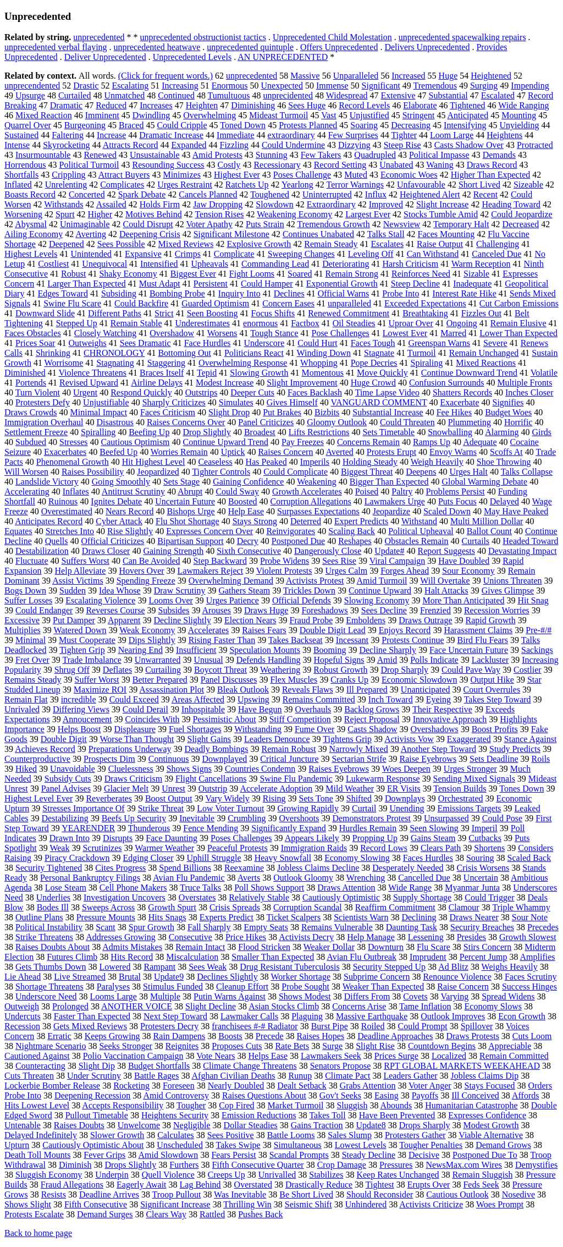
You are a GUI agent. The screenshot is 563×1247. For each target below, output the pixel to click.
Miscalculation (192, 957)
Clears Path (441, 848)
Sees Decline (384, 610)
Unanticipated (425, 689)
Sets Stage (181, 481)
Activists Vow (409, 739)
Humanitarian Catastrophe (471, 1105)
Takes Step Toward (497, 699)
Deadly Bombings (216, 749)
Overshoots (299, 818)
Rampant (159, 966)
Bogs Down (25, 590)
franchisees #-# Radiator (254, 1026)
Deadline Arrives (109, 1194)
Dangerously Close (327, 551)
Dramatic (66, 105)
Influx (376, 194)
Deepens (421, 471)
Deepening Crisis (149, 234)
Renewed (100, 155)
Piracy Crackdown (77, 858)
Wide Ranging (523, 105)
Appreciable (509, 1046)
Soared (300, 273)
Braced (131, 125)
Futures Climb (72, 957)
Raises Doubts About (52, 947)
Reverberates (109, 798)
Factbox (305, 323)
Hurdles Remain (367, 828)
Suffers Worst (85, 560)
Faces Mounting (446, 234)
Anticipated (468, 115)
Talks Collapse (527, 471)
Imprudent (428, 957)
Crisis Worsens (483, 867)
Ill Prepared (367, 689)
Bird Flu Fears (482, 640)
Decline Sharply (387, 650)
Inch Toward (390, 699)
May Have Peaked (516, 511)
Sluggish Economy (48, 1174)
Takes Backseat (295, 640)
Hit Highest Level (153, 461)
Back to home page (38, 1233)
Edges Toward (62, 293)
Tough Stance (274, 333)
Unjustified (369, 115)
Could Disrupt (148, 224)
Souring (480, 858)
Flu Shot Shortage (187, 521)
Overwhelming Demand (231, 580)
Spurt (65, 214)
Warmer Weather (164, 848)
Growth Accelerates (307, 491)
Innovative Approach (450, 719)
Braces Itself (162, 372)
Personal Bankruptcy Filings (90, 877)
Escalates (387, 244)
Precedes (543, 927)
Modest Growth (491, 1125)
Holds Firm (160, 204)
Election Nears (250, 620)
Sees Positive (230, 1135)
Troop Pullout (176, 1194)
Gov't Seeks (340, 1095)
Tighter (404, 135)
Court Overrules (492, 689)
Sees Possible (121, 244)
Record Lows (383, 848)
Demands (499, 155)
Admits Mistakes (132, 947)
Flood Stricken (264, 947)
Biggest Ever (193, 273)
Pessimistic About (224, 719)
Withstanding (258, 729)
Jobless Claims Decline (318, 867)
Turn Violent (37, 392)
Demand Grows (503, 1145)
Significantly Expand (288, 828)
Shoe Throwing (504, 461)
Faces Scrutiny (531, 976)
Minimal (30, 640)
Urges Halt (468, 471)
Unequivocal (104, 263)
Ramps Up (431, 442)
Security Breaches (482, 927)
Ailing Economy (33, 234)
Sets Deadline (494, 758)
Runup (300, 1075)
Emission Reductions (259, 1115)
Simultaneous (298, 1145)
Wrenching (365, 877)
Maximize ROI (100, 689)
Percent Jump (483, 957)
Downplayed (224, 758)
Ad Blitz (453, 966)
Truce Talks (200, 887)
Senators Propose (340, 1065)
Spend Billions (185, 867)
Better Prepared (160, 679)
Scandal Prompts (299, 1155)
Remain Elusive (518, 323)
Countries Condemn (260, 768)
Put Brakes (282, 412)
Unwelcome (139, 1125)
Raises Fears (264, 630)
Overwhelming (209, 115)
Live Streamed (80, 976)
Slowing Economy (377, 600)
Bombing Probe (177, 293)
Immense (332, 85)
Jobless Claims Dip (485, 1075)
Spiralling (98, 432)
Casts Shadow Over (469, 145)
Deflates (117, 669)
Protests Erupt (391, 452)
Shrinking (53, 353)
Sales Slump (350, 1135)
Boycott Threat (220, 669)
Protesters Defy (42, 402)
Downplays (405, 798)
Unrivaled (22, 709)
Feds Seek (481, 1184)
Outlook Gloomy (303, 877)
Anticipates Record (48, 521)
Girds (542, 432)
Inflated (18, 184)
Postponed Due (298, 541)
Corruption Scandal (307, 907)
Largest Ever (367, 214)
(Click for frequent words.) (165, 75)
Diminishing (253, 105)
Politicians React (254, 353)
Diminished (25, 372)
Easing (386, 1095)
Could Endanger (44, 610)
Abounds (396, 1105)
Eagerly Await (142, 1184)
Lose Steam (65, 887)
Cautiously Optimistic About (92, 1145)
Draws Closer (106, 551)
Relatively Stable (259, 897)
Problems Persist (455, 491)
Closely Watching (105, 333)
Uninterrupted (327, 194)
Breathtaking (425, 313)
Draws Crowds (30, 412)
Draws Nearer (474, 917)
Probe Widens (284, 560)
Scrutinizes (102, 848)
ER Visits (404, 788)
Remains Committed (319, 699)
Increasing (180, 85)
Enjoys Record (405, 630)
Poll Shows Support (269, 887)
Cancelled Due (424, 877)
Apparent (124, 620)
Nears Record (130, 511)
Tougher (191, 1105)
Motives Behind (153, 214)
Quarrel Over (27, 125)
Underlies (53, 897)
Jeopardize (391, 511)
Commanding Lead (275, 263)
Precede (270, 1036)
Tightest (380, 1184)
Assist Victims (77, 580)
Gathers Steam (244, 590)
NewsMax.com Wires (464, 1164)
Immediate (235, 135)
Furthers (183, 1164)
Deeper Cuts (252, 392)
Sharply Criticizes (174, 402)
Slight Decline (210, 1006)
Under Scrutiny (94, 1075)
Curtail (364, 808)
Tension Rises (219, 214)
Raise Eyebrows (428, 758)
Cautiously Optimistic (341, 897)
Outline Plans (39, 917)
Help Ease (246, 511)
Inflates (76, 491)
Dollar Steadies (251, 1125)
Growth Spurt (172, 907)
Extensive (398, 95)
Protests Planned (308, 125)
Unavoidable (72, 768)
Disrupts (118, 838)
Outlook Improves (453, 1016)
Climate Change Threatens (249, 1065)
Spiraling (427, 362)
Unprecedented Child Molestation (332, 37)
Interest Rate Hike (464, 293)
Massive (304, 75)
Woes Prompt (499, 1204)
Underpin (111, 1174)
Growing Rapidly (308, 808)
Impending (530, 85)
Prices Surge (396, 1056)
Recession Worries (496, 610)
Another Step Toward (438, 749)
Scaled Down (447, 511)
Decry (247, 541)
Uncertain (480, 877)
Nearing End (140, 650)
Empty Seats (266, 927)
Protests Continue (413, 640)
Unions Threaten (512, 580)
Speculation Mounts (264, 650)
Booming (329, 650)
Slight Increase (442, 204)
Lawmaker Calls (249, 1016)
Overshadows (435, 729)
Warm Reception (481, 263)
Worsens (222, 333)
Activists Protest (315, 580)
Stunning (272, 155)
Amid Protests (217, 155)
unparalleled (349, 303)
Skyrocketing (66, 145)
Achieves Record (45, 749)
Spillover (477, 1026)
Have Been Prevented (397, 1115)
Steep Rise (402, 145)
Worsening (23, 214)
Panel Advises (66, 788)
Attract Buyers (124, 174)
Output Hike (492, 679)
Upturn (16, 1145)
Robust (73, 273)
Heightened (491, 75)
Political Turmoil (89, 164)
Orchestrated (460, 798)
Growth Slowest (527, 937)
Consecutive (190, 937)
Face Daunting (171, 838)
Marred (453, 333)
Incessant (352, 640)
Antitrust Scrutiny (133, 491)
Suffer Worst (97, 679)
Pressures (395, 1164)
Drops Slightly (130, 1164)
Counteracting (40, 1065)
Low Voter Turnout (230, 808)
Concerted (87, 194)
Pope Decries (374, 362)
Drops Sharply (424, 1125)
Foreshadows (324, 610)
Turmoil (421, 353)
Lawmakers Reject (211, 570)
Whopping (319, 362)
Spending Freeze (146, 580)
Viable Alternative (491, 1135)
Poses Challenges (241, 838)
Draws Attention (346, 887)
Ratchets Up (247, 184)
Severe (495, 343)
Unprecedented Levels (192, 57)
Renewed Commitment (348, 313)
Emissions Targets (469, 808)
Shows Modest (305, 996)
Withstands (63, 204)
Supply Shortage (422, 897)
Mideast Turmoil (278, 115)
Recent (485, 194)
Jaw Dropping (217, 204)
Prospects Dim (109, 758)
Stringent (418, 115)
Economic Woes (409, 174)
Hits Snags (167, 917)
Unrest (173, 788)
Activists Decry (306, 937)
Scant (105, 927)
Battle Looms (291, 1135)
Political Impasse (439, 155)
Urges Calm (346, 570)
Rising (274, 798)
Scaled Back (529, 858)
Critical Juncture (289, 758)
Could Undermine (293, 145)
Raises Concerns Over (186, 422)
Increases (156, 105)
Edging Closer (148, 858)
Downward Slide (45, 313)
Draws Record (492, 164)
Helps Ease (268, 1056)
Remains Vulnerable (337, 927)
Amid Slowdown (168, 1155)
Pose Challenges (340, 333)
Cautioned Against (37, 1056)
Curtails (476, 541)
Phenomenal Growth (72, 461)
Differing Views (81, 709)
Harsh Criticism (410, 263)
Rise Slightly (130, 531)
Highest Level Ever (38, 798)
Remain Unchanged (484, 353)
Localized (449, 1056)
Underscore (264, 343)
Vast (328, 115)
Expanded (189, 145)
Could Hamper (267, 283)
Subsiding (118, 293)
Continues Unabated (318, 234)
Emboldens (365, 620)
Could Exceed (134, 699)
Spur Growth (151, 927)
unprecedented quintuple (250, 47)
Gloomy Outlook (337, 422)
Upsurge (30, 95)
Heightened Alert (430, 194)
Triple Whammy (521, 907)
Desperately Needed (407, 867)
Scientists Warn (361, 917)
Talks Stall (386, 234)
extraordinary (291, 135)
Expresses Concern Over (209, 531)
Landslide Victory (47, 481)
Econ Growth (521, 1016)
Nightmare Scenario (50, 1046)
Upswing (253, 699)
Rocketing (131, 1085)
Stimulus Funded (173, 986)
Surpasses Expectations (318, 511)
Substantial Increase (387, 412)
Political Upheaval (421, 531)
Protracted (535, 145)
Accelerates (208, 630)
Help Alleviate (80, 570)
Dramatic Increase (171, 135)
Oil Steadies (354, 323)
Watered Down (80, 630)
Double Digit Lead (333, 630)
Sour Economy (468, 570)
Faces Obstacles (32, 333)
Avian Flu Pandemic (188, 877)
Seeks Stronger (125, 1046)
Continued (176, 95)
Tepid (207, 372)
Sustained (21, 135)
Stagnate (379, 353)
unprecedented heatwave (157, 47)
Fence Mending (210, 828)
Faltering (68, 135)
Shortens (489, 848)
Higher (100, 214)
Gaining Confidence (248, 481)
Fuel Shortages (195, 729)
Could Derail (145, 709)
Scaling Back (351, 531)
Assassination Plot (171, 689)
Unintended (91, 254)
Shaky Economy (128, 273)
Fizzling (234, 145)
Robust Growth (340, 669)
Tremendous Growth (333, 224)
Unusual (208, 659)
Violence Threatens (92, 372)
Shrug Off (72, 669)
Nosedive (518, 1194)
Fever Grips (104, 1155)
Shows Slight (27, 1204)
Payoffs (425, 1095)
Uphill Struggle (214, 858)
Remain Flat (26, 699)
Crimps (188, 254)
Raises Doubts (79, 1125)
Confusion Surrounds (446, 382)
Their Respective (442, 709)
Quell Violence (168, 1174)
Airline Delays (157, 382)
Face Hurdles (207, 343)
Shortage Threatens (49, 986)
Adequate (479, 442)
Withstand (419, 521)
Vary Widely (227, 798)
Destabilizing (65, 818)
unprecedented (98, 37)
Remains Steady (33, 679)
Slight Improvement (302, 382)
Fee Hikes (454, 412)
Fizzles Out (481, 313)
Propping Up (375, 838)
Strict (164, 313)
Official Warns (343, 293)
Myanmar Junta (472, 887)
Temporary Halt (461, 224)
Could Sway (237, 491)
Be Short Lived (306, 1194)
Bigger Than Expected (389, 481)
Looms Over (170, 600)
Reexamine (244, 867)
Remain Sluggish (482, 1174)
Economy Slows (493, 1006)
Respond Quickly (141, 392)
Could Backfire (141, 303)
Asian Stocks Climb (284, 1006)
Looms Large (113, 996)
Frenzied (435, 610)
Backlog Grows (371, 709)
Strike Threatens (44, 937)
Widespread (347, 95)
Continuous (168, 758)
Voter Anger (430, 1085)
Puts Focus (457, 501)
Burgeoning (85, 125)
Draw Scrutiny (180, 590)
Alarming (501, 432)
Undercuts (22, 1016)
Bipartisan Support (190, 541)
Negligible (192, 1125)
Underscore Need (46, 996)
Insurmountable (42, 155)
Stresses (73, 442)
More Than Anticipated (463, 600)
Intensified (159, 263)
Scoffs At (506, 452)
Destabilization (42, 551)
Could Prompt (422, 1026)
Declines (289, 293)
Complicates (122, 184)
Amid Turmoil (382, 580)
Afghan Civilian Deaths (233, 1075)
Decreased (521, 224)
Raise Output (440, 244)
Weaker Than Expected (383, 986)
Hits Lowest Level (36, 1105)
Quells (56, 541)
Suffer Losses (28, 600)
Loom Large (451, 135)
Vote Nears (215, 1056)
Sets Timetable (388, 432)
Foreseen (179, 1085)
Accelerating (26, 491)
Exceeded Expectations (425, 303)
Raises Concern (285, 452)
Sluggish (351, 1105)
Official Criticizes (113, 541)
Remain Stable (136, 323)
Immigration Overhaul (44, 422)
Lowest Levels (361, 1145)
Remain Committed (514, 1056)
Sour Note (530, 917)
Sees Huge (306, 105)
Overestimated (66, 511)
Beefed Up (118, 452)
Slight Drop (229, 412)
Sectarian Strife (359, 758)
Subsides (174, 610)
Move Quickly (382, 372)
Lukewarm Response (383, 778)
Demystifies (536, 1164)
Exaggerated (469, 739)
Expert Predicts (361, 521)
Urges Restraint (184, 184)
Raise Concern (463, 986)
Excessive (22, 620)
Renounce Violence (457, 976)
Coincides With (152, 719)
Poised (367, 491)
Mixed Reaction (43, 115)
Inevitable (196, 818)
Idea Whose (120, 590)
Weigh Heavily (437, 461)
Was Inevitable (240, 1194)
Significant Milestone (231, 234)
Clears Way (166, 1214)
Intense (17, 145)
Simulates (236, 402)
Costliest (53, 263)
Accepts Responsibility (122, 1105)
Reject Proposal (372, 719)
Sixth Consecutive (249, 551)
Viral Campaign (397, 560)
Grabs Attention (368, 1085)
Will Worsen (26, 471)
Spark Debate (142, 194)
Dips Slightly (152, 640)
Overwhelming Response (242, 362)
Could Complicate (295, 471)
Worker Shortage (300, 976)
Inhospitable (203, 709)
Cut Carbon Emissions (519, 303)
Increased (408, 75)
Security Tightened (48, 867)
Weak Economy (147, 630)
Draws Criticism (133, 778)
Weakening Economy (294, 214)
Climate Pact (347, 1075)
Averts (249, 877)
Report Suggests (445, 551)
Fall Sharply (209, 927)
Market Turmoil (296, 1105)
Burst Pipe (329, 1026)
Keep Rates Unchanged (397, 1174)
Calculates (175, 1135)
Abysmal (31, 224)
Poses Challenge (302, 174)
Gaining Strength (173, 551)
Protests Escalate (34, 1214)
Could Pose (502, 818)
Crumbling (247, 818)
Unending (406, 808)
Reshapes (354, 541)
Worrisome (64, 362)
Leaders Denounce (277, 739)
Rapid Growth (491, 620)
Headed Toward (530, 541)
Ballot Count (489, 531)
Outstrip (212, 788)
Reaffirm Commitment (395, 907)
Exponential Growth (342, 283)
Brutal (130, 976)
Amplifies (537, 957)
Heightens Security (174, 1115)
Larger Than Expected (86, 283)
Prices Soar (35, 343)
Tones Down (521, 788)
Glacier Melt (126, 788)
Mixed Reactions (486, 362)
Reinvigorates (290, 531)
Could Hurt (317, 343)
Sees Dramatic (145, 343)
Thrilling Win (247, 1204)
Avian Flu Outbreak (361, 957)
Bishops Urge (190, 511)
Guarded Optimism (215, 303)
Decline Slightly (182, 620)
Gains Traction (317, 1125)
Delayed (504, 501)
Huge (448, 75)
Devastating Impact (522, 551)
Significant (381, 85)
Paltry (401, 491)
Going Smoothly (121, 481)
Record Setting (340, 164)
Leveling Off (371, 254)
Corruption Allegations (311, 501)
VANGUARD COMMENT (378, 402)
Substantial (448, 95)
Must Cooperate (87, 640)
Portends (30, 382)
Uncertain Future (185, 501)
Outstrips (201, 392)
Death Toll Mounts (37, 1155)
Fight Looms (251, 273)
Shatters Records (462, 392)
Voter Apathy (209, 224)
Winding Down (324, 353)
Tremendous (435, 85)
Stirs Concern (487, 947)
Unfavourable (421, 184)
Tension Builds (459, 788)
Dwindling (151, 115)
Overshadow (172, 333)
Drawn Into (69, 838)
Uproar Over (410, 323)
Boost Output (168, 798)
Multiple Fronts (524, 382)
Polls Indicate (434, 659)
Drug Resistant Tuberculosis (289, 966)
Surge (332, 1046)
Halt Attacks (446, 590)
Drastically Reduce (318, 1184)
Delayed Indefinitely (40, 1135)
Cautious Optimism (135, 442)
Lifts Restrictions (319, 432)
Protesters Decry (169, 1026)
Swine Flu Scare (72, 303)
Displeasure (135, 729)
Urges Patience (232, 600)
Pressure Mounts (105, 917)
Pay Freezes (303, 442)
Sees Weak (208, 966)
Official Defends (301, 600)
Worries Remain (179, 452)
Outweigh (21, 1006)
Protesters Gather (415, 1135)
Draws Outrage (425, 620)
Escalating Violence (100, 600)
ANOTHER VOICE (136, 1006)
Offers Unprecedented (339, 47)
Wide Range (410, 887)
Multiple (165, 996)
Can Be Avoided (151, 560)
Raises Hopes (320, 1036)
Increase (111, 135)
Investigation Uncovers (124, 897)
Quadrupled (375, 155)
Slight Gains (209, 739)
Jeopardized (158, 471)
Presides (471, 937)
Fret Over (32, 659)
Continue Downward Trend (469, 372)
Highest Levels (30, 254)
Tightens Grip (347, 739)
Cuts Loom (532, 1036)
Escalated (498, 95)
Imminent (102, 115)
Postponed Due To (484, 1155)
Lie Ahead (22, 976)
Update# (389, 551)
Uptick (233, 452)
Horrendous (25, 164)
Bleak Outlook (243, 689)
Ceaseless (215, 461)
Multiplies (22, 630)
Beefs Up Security (134, 818)
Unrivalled (277, 1174)
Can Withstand (433, 254)
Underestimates (202, 323)
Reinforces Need (420, 273)
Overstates (197, 897)
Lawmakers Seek (331, 1056)
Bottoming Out (184, 353)
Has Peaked (266, 461)
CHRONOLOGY (114, 353)
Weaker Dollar (329, 947)
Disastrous (115, 422)
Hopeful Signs (339, 659)
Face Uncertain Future (468, 650)
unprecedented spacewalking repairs (462, 37)
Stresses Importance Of (83, 808)
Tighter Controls (221, 471)
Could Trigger (489, 897)
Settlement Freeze (36, 432)
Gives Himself (292, 402)
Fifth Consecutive (95, 1204)
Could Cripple (182, 125)
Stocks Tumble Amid (441, 214)
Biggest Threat (367, 471)
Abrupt (190, 491)
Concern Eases (288, 303)
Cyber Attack (119, 521)
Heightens (504, 135)
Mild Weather (349, 788)
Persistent (211, 283)
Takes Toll (327, 1115)
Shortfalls (21, 174)
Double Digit (64, 739)
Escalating (130, 85)
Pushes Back (260, 1214)
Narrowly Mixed (358, 749)
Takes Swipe (238, 1145)
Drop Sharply (404, 669)
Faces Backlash (315, 392)
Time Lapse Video (387, 392)
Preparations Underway (130, 749)
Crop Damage (341, 1164)
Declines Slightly (227, 976)
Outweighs (87, 343)
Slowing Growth (259, 372)
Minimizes (181, 174)
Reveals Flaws (307, 689)
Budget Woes (508, 412)
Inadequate (472, 283)
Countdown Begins (442, 1046)
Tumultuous (229, 95)
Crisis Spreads (234, 907)
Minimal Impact (99, 412)
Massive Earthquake (371, 1016)
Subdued (30, 442)
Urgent (85, 392)
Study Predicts (514, 749)
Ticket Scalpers (294, 917)
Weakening (316, 481)
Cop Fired (236, 1105)
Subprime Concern (377, 976)
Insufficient (196, 650)
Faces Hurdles (428, 858)
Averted (340, 452)
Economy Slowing (357, 858)
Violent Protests (284, 570)
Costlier (528, 669)
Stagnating (115, 362)
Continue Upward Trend (225, 442)
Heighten (202, 105)
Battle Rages (156, 1075)
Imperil (485, 828)
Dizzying (354, 145)
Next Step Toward (175, 1016)
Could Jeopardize (522, 214)
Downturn (386, 947)
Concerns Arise (359, 1006)
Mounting (518, 115)
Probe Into (400, 293)
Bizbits (326, 412)
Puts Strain (265, 224)
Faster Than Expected (92, 1016)
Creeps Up (226, 1174)
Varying (455, 996)
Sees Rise (339, 560)
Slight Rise (375, 1046)
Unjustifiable (106, 402)
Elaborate (420, 105)
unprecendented (32, 85)
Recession (22, 1026)
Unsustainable (155, 155)
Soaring (364, 125)
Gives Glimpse (508, 590)
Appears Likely (312, 838)
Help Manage (371, 937)
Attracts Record (130, 145)
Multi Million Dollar (486, 521)
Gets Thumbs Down (50, 966)
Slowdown (274, 204)
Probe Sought (305, 986)
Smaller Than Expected (272, 957)
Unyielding (519, 125)
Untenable (22, 1125)
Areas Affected (198, 699)
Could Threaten (407, 422)
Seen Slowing (434, 828)
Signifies (507, 402)
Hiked (26, 768)
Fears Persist (233, 1155)
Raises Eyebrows (338, 768)
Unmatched (124, 95)
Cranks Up (349, 679)
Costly (229, 164)
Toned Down (243, 125)
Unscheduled (180, 1145)
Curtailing (163, 669)
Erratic (59, 1036)
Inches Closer (529, 392)
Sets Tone (316, 798)
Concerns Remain (368, 442)
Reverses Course (115, 610)
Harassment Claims (478, 630)
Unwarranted (158, 659)
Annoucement (87, 719)
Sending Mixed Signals (474, 778)
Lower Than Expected (518, 333)
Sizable (476, 273)
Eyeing (438, 699)
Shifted (359, 798)
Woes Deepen (406, 768)
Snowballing (450, 432)
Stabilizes (326, 1174)
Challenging (497, 244)
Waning (439, 164)
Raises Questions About (264, 1095)
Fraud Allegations (72, 1184)
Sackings (537, 650)
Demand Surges (105, 1214)
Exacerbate (459, 402)
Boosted (242, 501)
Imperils (314, 461)
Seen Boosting (212, 313)
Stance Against (530, 739)
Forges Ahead (404, 570)
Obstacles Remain (417, 541)
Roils (541, 758)
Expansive (143, 254)
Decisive (424, 1155)
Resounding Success (168, 164)
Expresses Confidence (487, 1115)
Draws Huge (266, 610)
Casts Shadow (372, 729)
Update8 (370, 1125)
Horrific (518, 422)
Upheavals (210, 263)
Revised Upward (88, 382)
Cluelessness (130, 768)
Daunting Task (411, 927)
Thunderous (149, 828)
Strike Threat (161, 808)
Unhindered (366, 1204)
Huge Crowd (373, 382)
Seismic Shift (308, 1204)
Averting (90, 234)
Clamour (464, 907)
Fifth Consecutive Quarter (258, 1164)
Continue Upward (380, 590)
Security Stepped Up (389, 966)
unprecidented (288, 95)
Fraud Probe (311, 620)
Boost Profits (495, 729)
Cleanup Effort (242, 986)
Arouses (216, 610)
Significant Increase (175, 1204)
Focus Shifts (273, 313)
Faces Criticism (167, 412)
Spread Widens (508, 996)
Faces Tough (373, 343)
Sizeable (528, 184)
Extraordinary (331, 204)
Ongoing (461, 323)
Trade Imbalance (91, 659)
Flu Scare (433, 947)
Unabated (396, 164)
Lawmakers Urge (395, 501)
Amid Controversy (176, 1095)
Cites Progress (120, 867)
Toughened (269, 194)
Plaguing (307, 1016)
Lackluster (490, 659)
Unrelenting (66, 184)
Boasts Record (30, 194)
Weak (59, 848)
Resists (53, 1194)
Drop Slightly (207, 432)
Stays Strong (255, 521)
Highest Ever (237, 174)
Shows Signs (189, 768)
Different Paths (114, 313)
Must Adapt (159, 283)
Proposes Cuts (237, 1046)
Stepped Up (76, 323)
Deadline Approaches (395, 1036)
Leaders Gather (410, 1075)
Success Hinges (529, 986)
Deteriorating (345, 263)
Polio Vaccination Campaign (133, 1056)
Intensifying (465, 125)
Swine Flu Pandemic (296, 778)
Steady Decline (368, 1155)
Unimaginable (85, 224)
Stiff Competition (300, 719)
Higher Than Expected (491, 174)
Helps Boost (79, 729)
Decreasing (410, 125)
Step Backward (220, 560)
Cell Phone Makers (133, 887)
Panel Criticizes (266, 422)
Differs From (367, 996)
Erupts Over (428, 1184)
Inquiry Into (239, 293)
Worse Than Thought (137, 739)
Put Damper (74, 620)
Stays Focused (490, 1085)
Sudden (72, 590)
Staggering (166, 362)
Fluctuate (31, 560)
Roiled (373, 1026)
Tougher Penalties (430, 1145)
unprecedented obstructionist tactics (203, 37)
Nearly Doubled (236, 1085)
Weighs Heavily (510, 966)
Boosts (230, 1036)
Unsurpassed (446, 818)
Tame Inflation (425, 1006)
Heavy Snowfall (283, 858)
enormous (260, 323)
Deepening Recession (92, 1095)
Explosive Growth (259, 244)
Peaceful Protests (237, 848)
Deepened (66, 244)
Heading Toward (511, 204)
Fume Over (314, 729)
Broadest (259, 432)
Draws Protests (472, 1036)
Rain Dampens (179, 1036)
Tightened (467, 105)
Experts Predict (226, 917)
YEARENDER (88, 828)
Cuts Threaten (29, 1075)
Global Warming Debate (484, 481)
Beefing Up (149, 432)
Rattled (212, 1214)
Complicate (234, 254)
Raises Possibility (93, 471)
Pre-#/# (538, 630)
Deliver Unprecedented (105, 57)
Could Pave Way (470, 669)
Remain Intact (200, 947)
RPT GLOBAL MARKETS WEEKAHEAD (462, 1065)
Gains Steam (433, 838)
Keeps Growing (112, 1036)
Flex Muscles (293, 679)
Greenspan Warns (439, 343)
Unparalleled (356, 75)
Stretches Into (70, 531)
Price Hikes (245, 937)
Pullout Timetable (96, 1115)
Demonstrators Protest (371, 818)
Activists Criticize (431, 1204)
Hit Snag (532, 600)
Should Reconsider (379, 1194)
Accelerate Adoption (276, 788)
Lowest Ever (405, 333)
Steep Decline (415, 283)
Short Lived (479, 184)
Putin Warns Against (230, 996)
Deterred (305, 521)
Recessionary (276, 164)
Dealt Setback (301, 1085)
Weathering (280, 669)
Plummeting (469, 422)
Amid (387, 659)
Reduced (111, 105)
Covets (415, 996)
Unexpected (282, 85)
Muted (355, 174)
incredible (78, 699)
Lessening (426, 937)
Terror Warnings (355, 184)
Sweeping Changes (301, 254)
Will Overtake (445, 580)
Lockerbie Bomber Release (52, 1085)
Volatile (544, 372)
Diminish (75, 1164)
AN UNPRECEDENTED (283, 57)
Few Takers (321, 155)
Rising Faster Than (222, 640)
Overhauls (313, 709)
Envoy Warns (453, 452)
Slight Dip (97, 1065)
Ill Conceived (475, 1095)
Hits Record (132, 957)
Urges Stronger (470, 768)
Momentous (323, 372)
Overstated (253, 1184)
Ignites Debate (116, 501)
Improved (386, 204)
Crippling (68, 174)
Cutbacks (484, 838)
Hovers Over (141, 570)
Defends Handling (268, 659)
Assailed (111, 204)
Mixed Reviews (186, 244)
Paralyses (113, 986)
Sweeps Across (108, 907)
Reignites (181, 1046)
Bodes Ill (53, 907)
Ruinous (63, 501)
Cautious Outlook (457, 1194)
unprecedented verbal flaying (55, 47)
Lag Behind (200, 1184)
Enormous (230, 85)
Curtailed (74, 95)
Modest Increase (224, 382)
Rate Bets (292, 1046)
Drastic (85, 85)
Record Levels (364, 105)
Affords (525, 1095)
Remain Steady (330, 244)
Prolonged (70, 1006)
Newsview (402, 224)
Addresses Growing (121, 937)
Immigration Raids (314, 848)
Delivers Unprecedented (427, 47)
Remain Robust (288, 749)
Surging (484, 85)
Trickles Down (309, 590)
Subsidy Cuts (68, 778)
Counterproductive (37, 758)
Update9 (169, 976)
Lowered (115, 966)
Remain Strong (351, 273)
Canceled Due (496, 254)
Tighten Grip (82, 650)
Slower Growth (117, 1135)
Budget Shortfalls (159, 1065)
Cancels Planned (208, 194)
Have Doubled (463, 560)
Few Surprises (353, 135)
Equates (18, 531)
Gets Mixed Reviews (90, 1026)
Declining (418, 917)
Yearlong (297, 184)
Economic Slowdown (419, 679)
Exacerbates (65, 452)
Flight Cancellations (210, 778)
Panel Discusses (229, 679)
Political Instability (48, 927)
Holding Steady (370, 461)
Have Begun (260, 709)
